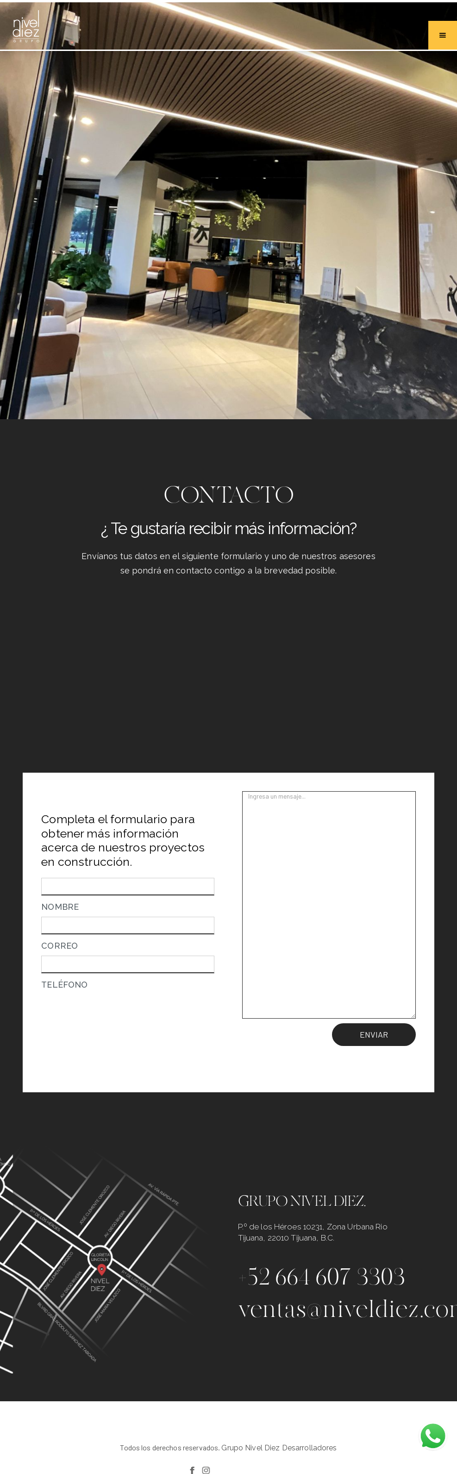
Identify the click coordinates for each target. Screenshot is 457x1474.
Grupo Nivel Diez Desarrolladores (279, 1447)
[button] (442, 35)
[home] (26, 28)
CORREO (59, 946)
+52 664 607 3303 (322, 1276)
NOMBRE (60, 907)
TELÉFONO (64, 984)
